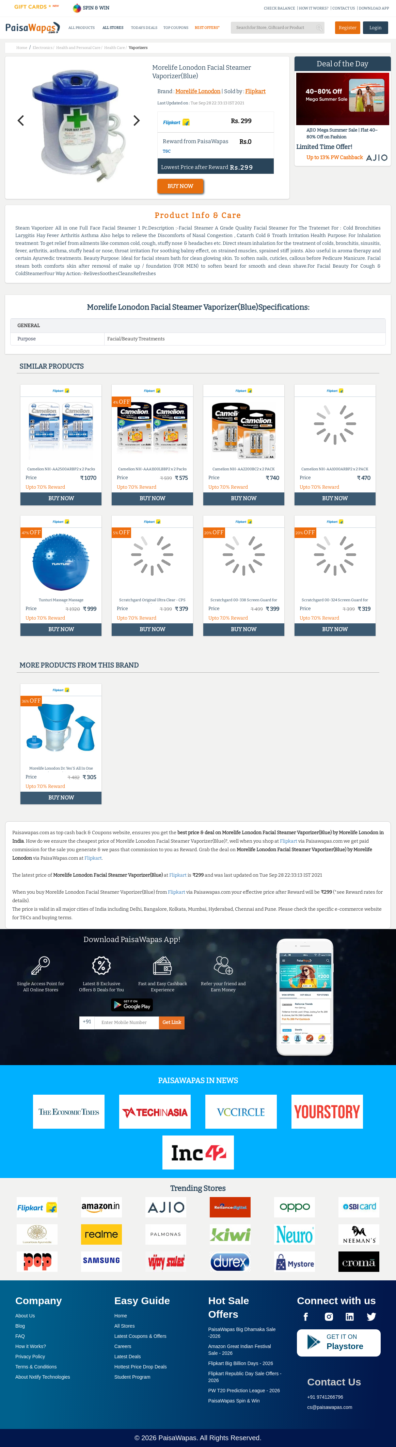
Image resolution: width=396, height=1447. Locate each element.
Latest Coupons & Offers (140, 1336)
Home (120, 1315)
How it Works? (30, 1346)
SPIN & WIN (90, 8)
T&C (167, 151)
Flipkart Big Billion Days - (240, 1363)
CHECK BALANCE (279, 8)
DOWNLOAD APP (374, 8)
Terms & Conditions (36, 1366)
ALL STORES (112, 28)
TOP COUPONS (175, 28)
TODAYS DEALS (144, 28)
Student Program (132, 1377)
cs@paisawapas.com (329, 1407)
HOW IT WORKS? (314, 8)
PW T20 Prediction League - (244, 1390)
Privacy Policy (30, 1356)
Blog (20, 1326)
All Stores (124, 1326)
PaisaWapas (177, 1438)
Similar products (51, 366)
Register (348, 28)
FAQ (20, 1336)
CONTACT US (343, 8)
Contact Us (334, 1381)
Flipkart (255, 91)
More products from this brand (79, 665)
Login (375, 28)
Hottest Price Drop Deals (140, 1366)
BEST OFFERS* (207, 28)
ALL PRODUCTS (81, 28)
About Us (25, 1315)
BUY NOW (180, 186)
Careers (122, 1346)
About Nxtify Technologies (42, 1377)
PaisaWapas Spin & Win (234, 1400)
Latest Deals (127, 1356)
